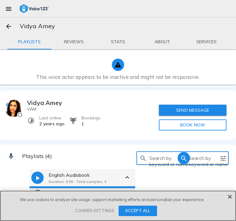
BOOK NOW (192, 125)
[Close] (230, 197)
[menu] (8, 8)
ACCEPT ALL (137, 210)
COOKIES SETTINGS (94, 210)
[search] (143, 158)
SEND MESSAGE (192, 110)
